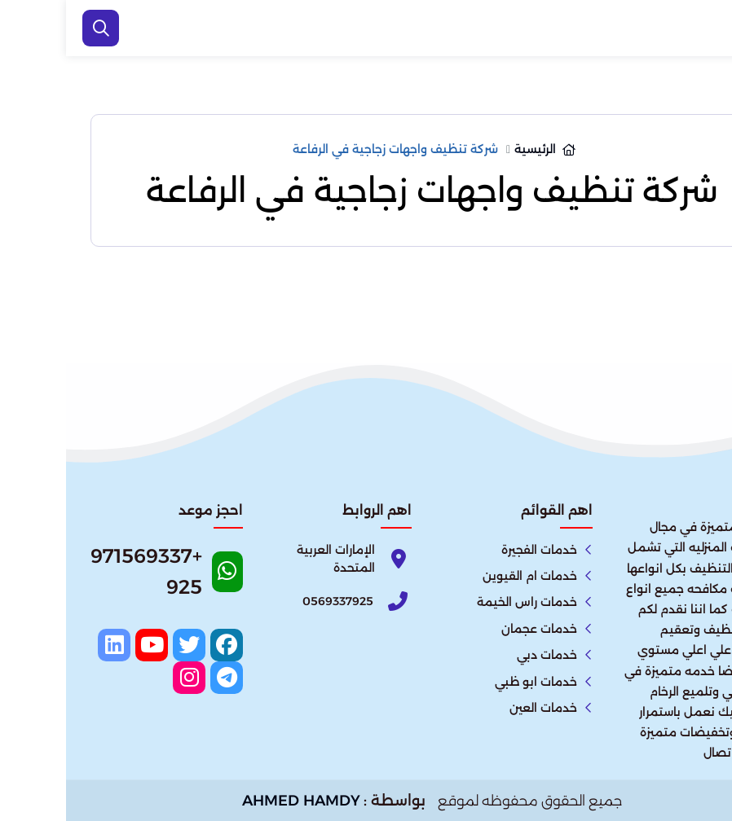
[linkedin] (48, 645)
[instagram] (123, 677)
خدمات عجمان (473, 628)
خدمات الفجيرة (473, 549)
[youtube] (85, 645)
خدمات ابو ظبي (470, 681)
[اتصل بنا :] (699, 731)
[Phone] (269, 600)
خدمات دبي (481, 655)
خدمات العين (477, 707)
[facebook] (160, 645)
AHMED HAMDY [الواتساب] (235, 801)
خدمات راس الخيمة (461, 602)
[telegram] (160, 677)
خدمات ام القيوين (464, 576)
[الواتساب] (699, 784)
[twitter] (123, 645)
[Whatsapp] (100, 577)
